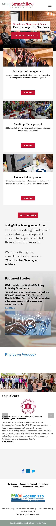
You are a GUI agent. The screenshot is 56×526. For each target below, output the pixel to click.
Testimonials (27, 487)
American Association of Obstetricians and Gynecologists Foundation (22, 417)
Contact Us (12, 484)
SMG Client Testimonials (25, 36)
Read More (10, 308)
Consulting (43, 484)
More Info (28, 93)
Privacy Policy (41, 523)
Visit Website (7, 441)
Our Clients (39, 487)
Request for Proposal (28, 484)
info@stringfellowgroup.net (28, 514)
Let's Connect (28, 215)
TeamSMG (16, 487)
